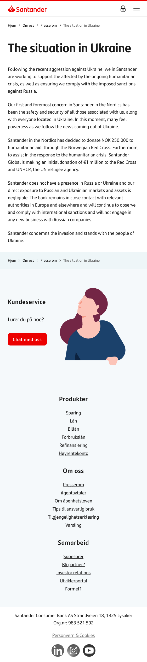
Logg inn (123, 8)
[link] (12, 8)
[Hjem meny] (136, 8)
